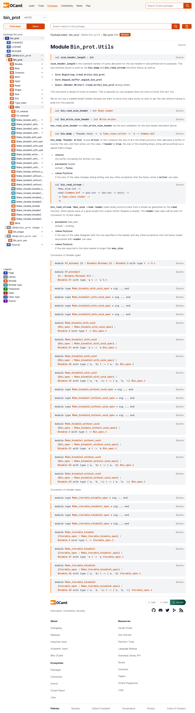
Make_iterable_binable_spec (30, 188)
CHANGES (17, 42)
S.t (153, 263)
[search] (188, 6)
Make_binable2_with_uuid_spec (28, 128)
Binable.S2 (64, 364)
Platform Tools (126, 641)
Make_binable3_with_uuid (29, 150)
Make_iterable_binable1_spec (30, 193)
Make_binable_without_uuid (30, 171)
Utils (17, 107)
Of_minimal (22, 111)
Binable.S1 (64, 279)
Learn (32, 5)
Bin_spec (64, 326)
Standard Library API (129, 655)
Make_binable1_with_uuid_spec (28, 124)
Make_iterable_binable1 (28, 210)
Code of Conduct (176, 708)
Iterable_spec (68, 536)
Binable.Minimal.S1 (77, 275)
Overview (15, 26)
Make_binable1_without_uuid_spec (28, 158)
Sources (16, 244)
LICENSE (16, 46)
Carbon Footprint (101, 708)
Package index (59, 34)
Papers (122, 676)
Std (17, 98)
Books (121, 662)
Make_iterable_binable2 (28, 214)
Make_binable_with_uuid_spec (28, 120)
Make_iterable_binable (28, 206)
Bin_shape (18, 231)
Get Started (124, 634)
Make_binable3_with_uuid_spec (28, 132)
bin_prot (11, 17)
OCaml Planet (58, 690)
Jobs (53, 697)
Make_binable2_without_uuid (30, 180)
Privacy (151, 708)
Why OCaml (57, 655)
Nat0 (17, 81)
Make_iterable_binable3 (28, 218)
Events (54, 683)
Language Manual (127, 648)
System (177, 602)
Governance (128, 708)
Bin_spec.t (100, 330)
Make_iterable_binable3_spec (30, 201)
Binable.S (122, 263)
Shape (18, 89)
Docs (36, 26)
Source (182, 45)
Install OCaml (125, 628)
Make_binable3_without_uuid (30, 184)
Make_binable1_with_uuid (29, 141)
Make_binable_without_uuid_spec (28, 154)
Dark (164, 602)
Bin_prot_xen (20, 240)
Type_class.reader (73, 196)
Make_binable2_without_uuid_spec (28, 163)
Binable (19, 64)
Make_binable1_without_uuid (30, 175)
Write (17, 223)
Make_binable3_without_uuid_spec (28, 167)
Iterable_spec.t (103, 540)
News (79, 5)
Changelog (56, 628)
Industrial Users (59, 641)
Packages (52, 5)
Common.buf (147, 133)
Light (152, 602)
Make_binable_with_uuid (29, 137)
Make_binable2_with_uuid (29, 145)
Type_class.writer (114, 133)
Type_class (20, 102)
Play (88, 5)
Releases (55, 634)
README (17, 51)
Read (17, 85)
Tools (41, 5)
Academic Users (59, 648)
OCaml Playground (128, 683)
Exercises (123, 669)
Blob (17, 68)
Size (17, 94)
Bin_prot (17, 59)
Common (19, 72)
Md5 (17, 77)
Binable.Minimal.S (98, 263)
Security (75, 708)
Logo (121, 689)
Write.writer (107, 119)
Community (67, 5)
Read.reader (105, 110)
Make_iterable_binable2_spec (30, 197)
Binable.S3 (64, 380)
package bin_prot (12, 34)
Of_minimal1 (22, 115)
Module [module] (125, 34)
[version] (35, 17)
